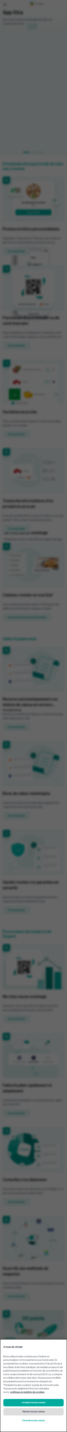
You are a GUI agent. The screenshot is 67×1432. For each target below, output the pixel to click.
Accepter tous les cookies (33, 1402)
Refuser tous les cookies (33, 1412)
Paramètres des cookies (33, 1420)
